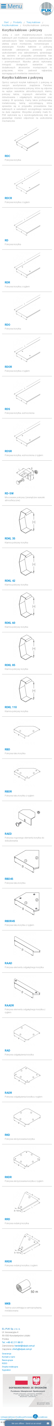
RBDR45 (10, 921)
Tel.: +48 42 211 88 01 (12, 1342)
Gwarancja (6, 1354)
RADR (8, 1092)
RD (6, 240)
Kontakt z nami (8, 1357)
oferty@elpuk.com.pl (22, 1349)
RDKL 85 (10, 665)
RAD (7, 1050)
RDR (7, 282)
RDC (7, 156)
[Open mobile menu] (11, 6)
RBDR (8, 791)
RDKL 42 (10, 580)
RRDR (8, 1261)
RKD (7, 1135)
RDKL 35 (10, 538)
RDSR (8, 451)
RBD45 (9, 878)
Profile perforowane (16, 1419)
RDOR (8, 366)
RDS (7, 409)
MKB (7, 1303)
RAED (8, 833)
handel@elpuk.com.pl (25, 1345)
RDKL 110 (11, 707)
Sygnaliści (6, 1370)
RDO (7, 324)
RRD (7, 1219)
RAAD (8, 963)
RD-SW (9, 493)
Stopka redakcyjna (10, 1367)
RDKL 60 (10, 622)
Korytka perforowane (24, 1417)
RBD (7, 749)
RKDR (8, 1177)
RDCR (8, 198)
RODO (4, 1363)
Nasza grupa (7, 1360)
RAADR (9, 1005)
